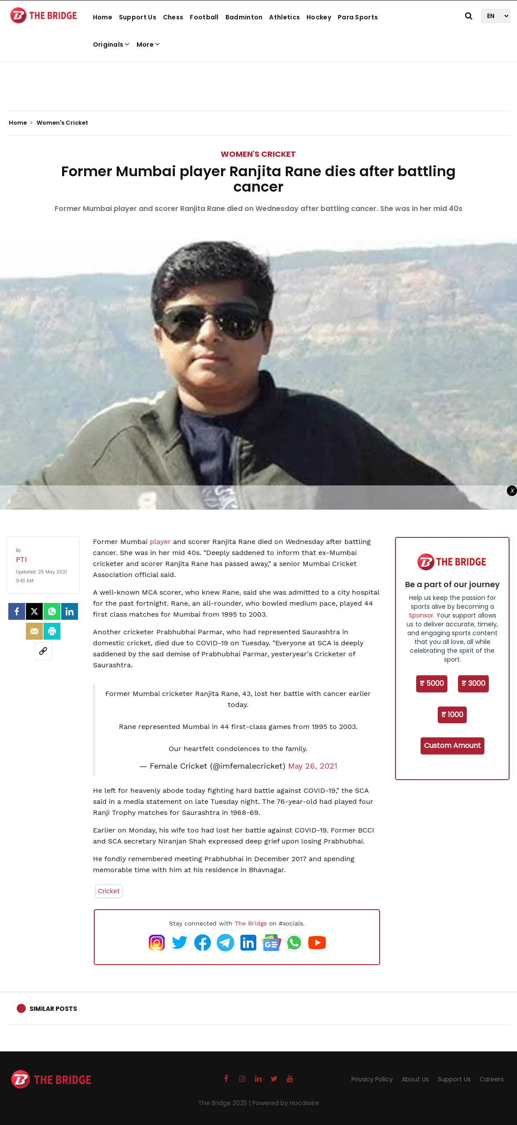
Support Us (137, 17)
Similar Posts (53, 1008)
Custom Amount (452, 745)
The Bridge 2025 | (225, 1103)
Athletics (284, 17)
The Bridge (251, 923)
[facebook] (17, 611)
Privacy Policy (372, 1079)
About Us (415, 1079)
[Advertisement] (258, 84)
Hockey (319, 17)
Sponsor (421, 615)
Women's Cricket (258, 153)
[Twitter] (34, 611)
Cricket (109, 891)
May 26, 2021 (312, 766)
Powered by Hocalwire (285, 1103)
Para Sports (358, 17)
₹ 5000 (432, 683)
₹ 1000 (452, 715)
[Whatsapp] (52, 611)
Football (204, 17)
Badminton (244, 17)
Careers (492, 1079)
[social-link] (43, 651)
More (148, 44)
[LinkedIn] (69, 611)
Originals (111, 44)
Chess (173, 17)
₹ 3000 (473, 683)
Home (102, 17)
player (160, 541)
